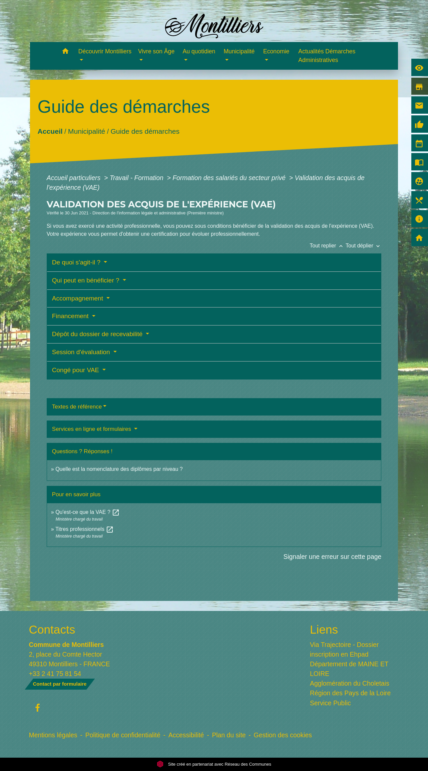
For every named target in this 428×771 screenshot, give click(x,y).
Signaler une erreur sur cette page (332, 556)
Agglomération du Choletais (349, 683)
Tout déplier (363, 245)
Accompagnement (78, 298)
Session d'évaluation (82, 351)
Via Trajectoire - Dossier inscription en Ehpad (344, 649)
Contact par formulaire (60, 684)
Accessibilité (186, 735)
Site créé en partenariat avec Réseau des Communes (214, 764)
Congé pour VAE (76, 369)
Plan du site (229, 735)
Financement (71, 315)
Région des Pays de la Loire (350, 693)
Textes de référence (77, 407)
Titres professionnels (84, 529)
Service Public (330, 703)
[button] (65, 52)
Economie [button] (276, 51)
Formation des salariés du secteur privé (229, 177)
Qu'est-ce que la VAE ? (87, 512)
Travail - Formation (137, 177)
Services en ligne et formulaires (92, 429)
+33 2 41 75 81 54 (55, 673)
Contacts (52, 629)
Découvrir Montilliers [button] (104, 51)
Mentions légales (53, 735)
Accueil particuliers (74, 177)
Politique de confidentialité (122, 735)
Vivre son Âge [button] (156, 51)
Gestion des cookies (283, 735)
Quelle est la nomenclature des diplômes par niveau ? (119, 469)
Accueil (49, 131)
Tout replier (328, 245)
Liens (324, 629)
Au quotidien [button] (198, 51)
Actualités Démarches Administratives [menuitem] (326, 55)
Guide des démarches (144, 131)
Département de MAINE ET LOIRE (349, 668)
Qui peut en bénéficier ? (86, 280)
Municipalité (86, 131)
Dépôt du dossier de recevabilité (98, 333)
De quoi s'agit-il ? (77, 262)
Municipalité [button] (239, 51)
